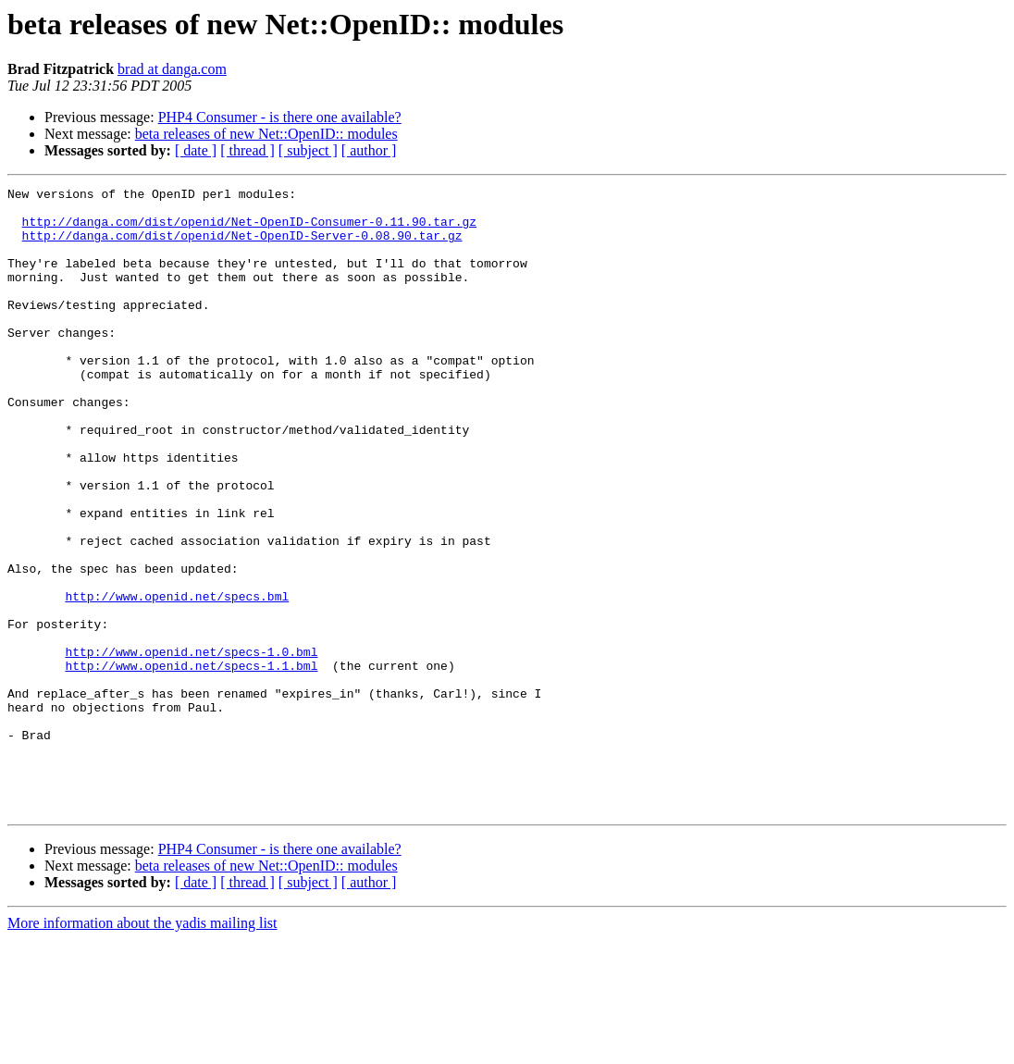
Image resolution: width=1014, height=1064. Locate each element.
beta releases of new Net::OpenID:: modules (266, 134)
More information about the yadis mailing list (142, 1048)
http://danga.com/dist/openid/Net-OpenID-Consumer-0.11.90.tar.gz (249, 229)
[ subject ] (308, 150)
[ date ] (195, 150)
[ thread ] (247, 150)
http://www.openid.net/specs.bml (177, 679)
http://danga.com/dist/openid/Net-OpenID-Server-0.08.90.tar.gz (242, 246)
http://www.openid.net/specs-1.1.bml (191, 762)
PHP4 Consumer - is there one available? (280, 117)
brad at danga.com (172, 69)
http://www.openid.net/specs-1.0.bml (191, 745)
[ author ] (369, 150)
